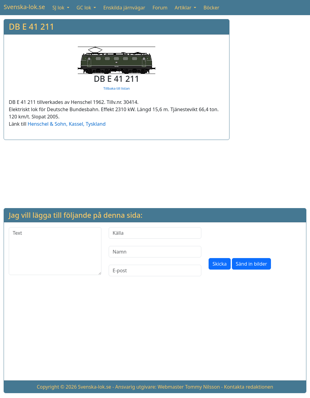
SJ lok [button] (59, 7)
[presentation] (255, 239)
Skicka (220, 263)
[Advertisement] (270, 110)
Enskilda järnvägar (124, 7)
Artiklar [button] (184, 7)
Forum (160, 7)
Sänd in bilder (251, 263)
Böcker (211, 7)
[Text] (55, 251)
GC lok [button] (84, 7)
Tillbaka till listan (116, 88)
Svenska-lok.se (24, 7)
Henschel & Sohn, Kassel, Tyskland (66, 124)
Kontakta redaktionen (248, 386)
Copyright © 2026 (57, 386)
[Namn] (155, 251)
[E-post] (155, 270)
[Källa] (155, 233)
